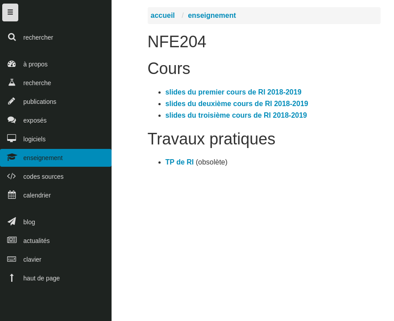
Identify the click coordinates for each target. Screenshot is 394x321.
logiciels (23, 138)
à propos (24, 63)
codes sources (32, 176)
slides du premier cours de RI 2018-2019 (235, 94)
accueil (164, 17)
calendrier (25, 194)
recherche (25, 82)
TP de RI (181, 164)
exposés (23, 119)
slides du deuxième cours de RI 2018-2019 (238, 105)
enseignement (31, 157)
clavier (20, 259)
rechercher (26, 37)
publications (28, 101)
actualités (25, 240)
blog (17, 221)
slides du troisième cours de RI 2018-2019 (237, 117)
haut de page (30, 277)
